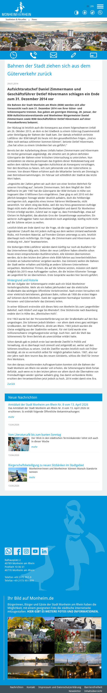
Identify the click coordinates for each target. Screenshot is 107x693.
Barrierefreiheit (93, 687)
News (34, 19)
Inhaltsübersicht (93, 691)
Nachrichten (16, 687)
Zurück (11, 383)
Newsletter (75, 691)
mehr (11, 417)
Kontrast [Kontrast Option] (77, 13)
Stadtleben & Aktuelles (16, 19)
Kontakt (31, 687)
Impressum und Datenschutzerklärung (59, 687)
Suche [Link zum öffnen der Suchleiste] (101, 12)
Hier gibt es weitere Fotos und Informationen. (63, 611)
